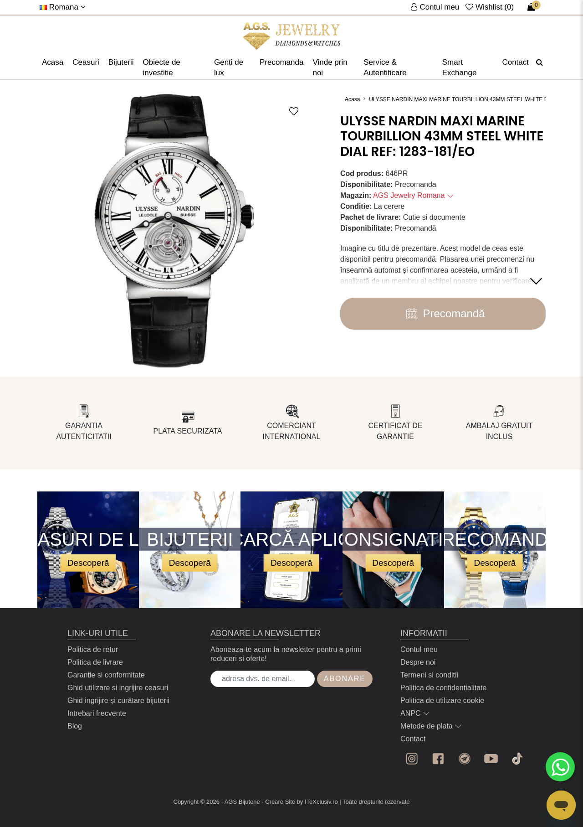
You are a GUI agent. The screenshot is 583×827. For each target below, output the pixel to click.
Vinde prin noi (329, 67)
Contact (515, 62)
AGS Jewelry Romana (413, 195)
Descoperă (88, 562)
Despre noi (417, 662)
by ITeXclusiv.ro (317, 801)
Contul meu (419, 649)
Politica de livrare (95, 662)
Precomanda (281, 62)
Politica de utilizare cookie (442, 700)
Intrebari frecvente (96, 713)
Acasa (52, 62)
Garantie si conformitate (106, 675)
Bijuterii (121, 62)
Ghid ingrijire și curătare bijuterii (118, 700)
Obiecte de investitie (161, 67)
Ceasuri (85, 62)
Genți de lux (228, 67)
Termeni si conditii (429, 675)
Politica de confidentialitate (443, 688)
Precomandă (443, 314)
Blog (74, 726)
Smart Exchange (459, 67)
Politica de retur (92, 649)
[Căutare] (539, 62)
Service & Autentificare (385, 67)
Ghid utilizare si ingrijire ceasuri (117, 688)
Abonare (345, 678)
